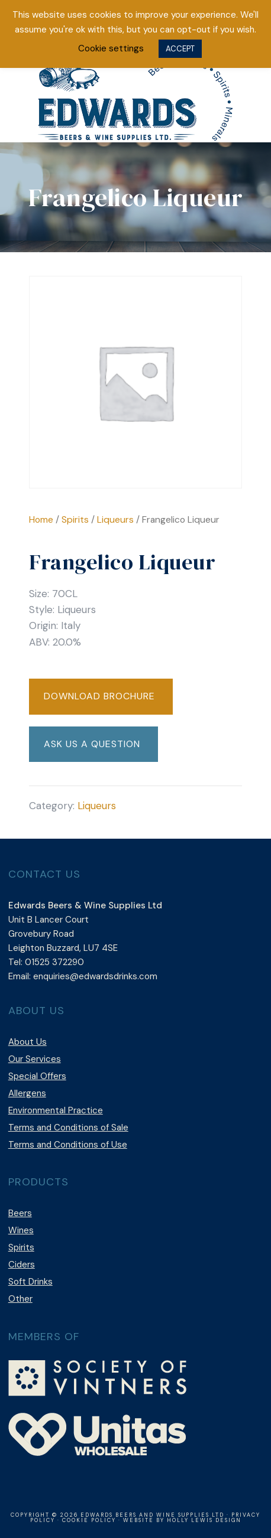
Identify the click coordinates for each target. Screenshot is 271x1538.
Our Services (34, 1059)
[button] (101, 697)
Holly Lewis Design (204, 1520)
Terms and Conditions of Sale (68, 1127)
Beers (20, 1213)
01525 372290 (54, 962)
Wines (21, 1230)
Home (41, 519)
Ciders (21, 1264)
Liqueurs (115, 519)
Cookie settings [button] (111, 48)
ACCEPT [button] (180, 49)
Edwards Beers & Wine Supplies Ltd (135, 98)
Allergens (27, 1093)
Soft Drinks (30, 1282)
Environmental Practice (55, 1110)
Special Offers (37, 1076)
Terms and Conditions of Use (67, 1145)
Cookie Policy (89, 1520)
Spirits (75, 519)
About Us (27, 1042)
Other (20, 1299)
